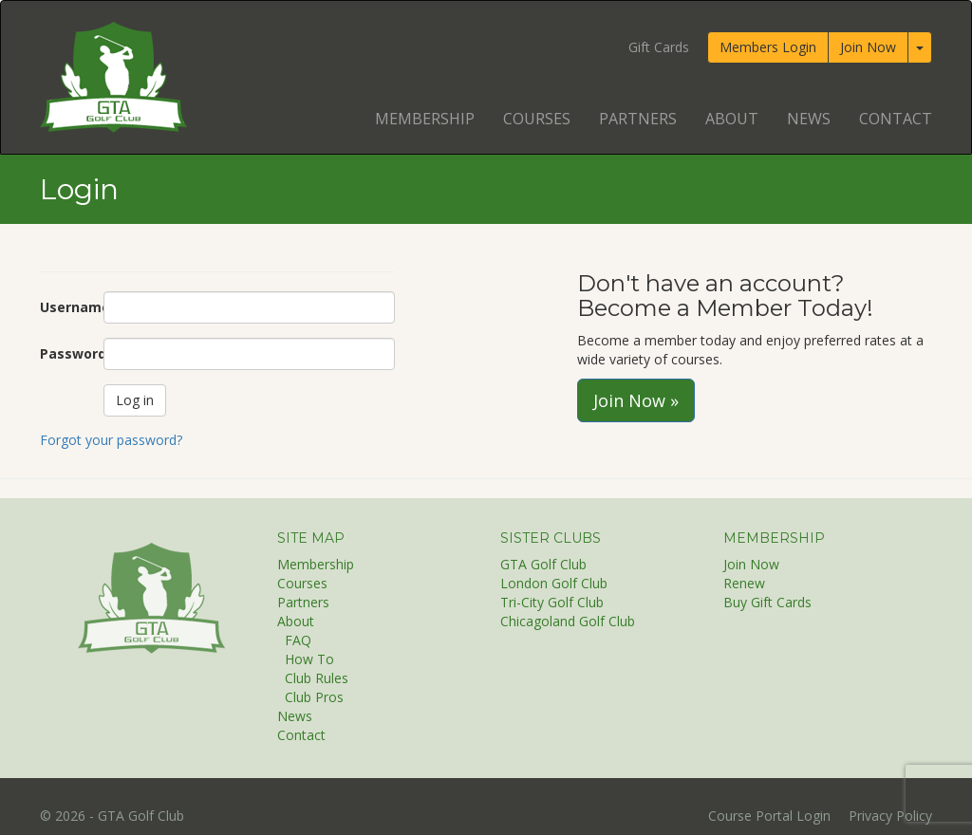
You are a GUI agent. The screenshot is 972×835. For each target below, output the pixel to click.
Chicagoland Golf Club (567, 621)
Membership (425, 118)
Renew (744, 583)
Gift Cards (658, 47)
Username (64, 307)
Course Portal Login (769, 816)
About (731, 118)
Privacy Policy (890, 816)
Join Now (868, 47)
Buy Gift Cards (767, 602)
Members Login (768, 47)
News (809, 118)
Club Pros (314, 697)
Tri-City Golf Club (552, 602)
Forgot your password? (111, 440)
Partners (638, 118)
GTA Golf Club (543, 564)
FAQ (298, 640)
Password (64, 353)
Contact (895, 118)
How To (309, 659)
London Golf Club (554, 583)
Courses (536, 118)
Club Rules (316, 678)
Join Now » (636, 400)
